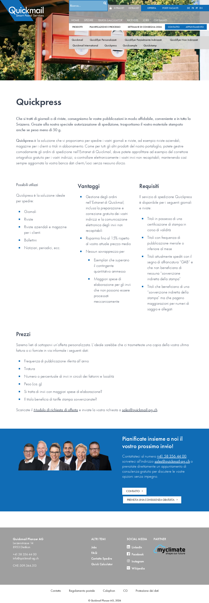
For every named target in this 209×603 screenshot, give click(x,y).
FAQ (94, 553)
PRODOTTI (85, 22)
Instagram (135, 561)
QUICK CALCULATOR (118, 15)
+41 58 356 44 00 (171, 456)
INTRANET (187, 3)
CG (125, 591)
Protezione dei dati (147, 591)
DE (121, 3)
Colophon (109, 591)
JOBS (154, 15)
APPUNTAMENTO (89, 27)
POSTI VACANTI (103, 3)
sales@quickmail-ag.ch (139, 409)
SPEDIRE (96, 15)
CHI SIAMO (168, 15)
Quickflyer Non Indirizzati (95, 40)
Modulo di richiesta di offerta (56, 409)
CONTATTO (181, 22)
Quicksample (173, 40)
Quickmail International (129, 40)
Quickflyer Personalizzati (111, 35)
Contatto (56, 591)
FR (125, 3)
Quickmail (85, 35)
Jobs (94, 547)
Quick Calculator (102, 564)
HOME (83, 15)
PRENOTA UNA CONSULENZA (153, 500)
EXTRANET (202, 3)
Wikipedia (136, 568)
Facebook (135, 554)
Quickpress (154, 40)
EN (133, 3)
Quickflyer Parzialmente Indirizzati (151, 35)
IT (129, 3)
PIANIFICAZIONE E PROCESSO (113, 22)
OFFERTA (84, 3)
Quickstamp (193, 40)
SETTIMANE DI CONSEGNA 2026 (153, 22)
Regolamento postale (82, 591)
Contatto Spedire (101, 559)
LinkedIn (134, 547)
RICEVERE (140, 15)
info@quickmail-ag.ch (26, 558)
